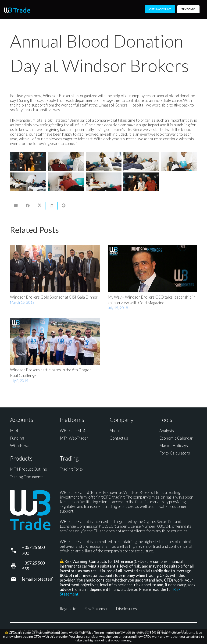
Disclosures (126, 608)
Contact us (119, 438)
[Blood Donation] (28, 161)
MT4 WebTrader (74, 438)
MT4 (14, 430)
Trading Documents (26, 476)
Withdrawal (20, 445)
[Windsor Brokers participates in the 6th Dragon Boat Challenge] (55, 341)
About (115, 430)
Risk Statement (97, 608)
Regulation (69, 608)
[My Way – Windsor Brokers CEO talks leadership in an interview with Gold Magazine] (152, 268)
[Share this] (28, 206)
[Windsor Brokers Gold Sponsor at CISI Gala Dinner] (55, 268)
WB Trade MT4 (73, 430)
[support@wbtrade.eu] (16, 579)
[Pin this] (64, 206)
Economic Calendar (176, 438)
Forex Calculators (174, 453)
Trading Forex (71, 469)
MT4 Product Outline (28, 469)
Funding (17, 438)
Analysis (166, 430)
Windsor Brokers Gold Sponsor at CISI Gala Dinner (54, 297)
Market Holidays (173, 445)
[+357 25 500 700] (16, 550)
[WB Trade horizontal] (17, 10)
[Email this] (16, 206)
